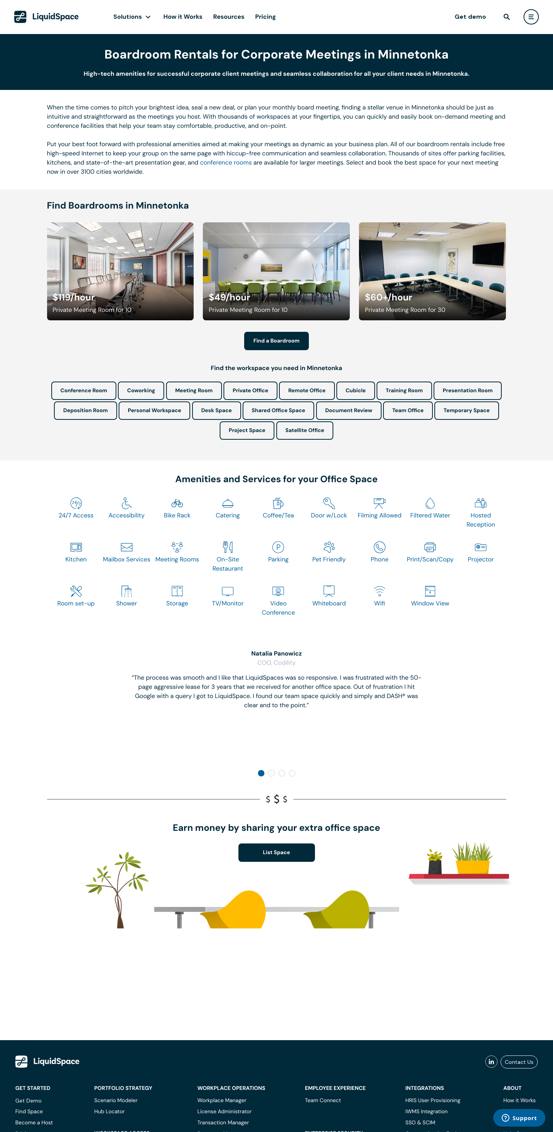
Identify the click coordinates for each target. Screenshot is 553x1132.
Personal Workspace (154, 410)
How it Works (182, 17)
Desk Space (216, 410)
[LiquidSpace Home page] (46, 17)
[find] (506, 16)
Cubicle (356, 390)
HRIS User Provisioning (432, 1100)
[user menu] (531, 16)
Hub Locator (109, 1111)
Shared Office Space (278, 410)
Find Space (29, 1111)
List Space (276, 852)
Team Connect (323, 1100)
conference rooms (226, 162)
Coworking (141, 390)
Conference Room (83, 390)
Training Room (404, 390)
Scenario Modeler (115, 1100)
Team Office (408, 410)
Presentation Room (468, 390)
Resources (229, 17)
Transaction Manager (223, 1122)
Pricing (265, 17)
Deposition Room (85, 410)
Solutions (127, 17)
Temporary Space (467, 410)
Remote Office (307, 390)
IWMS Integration (426, 1111)
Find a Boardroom (276, 341)
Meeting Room (194, 390)
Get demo (470, 17)
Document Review (348, 410)
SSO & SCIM (420, 1122)
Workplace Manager (221, 1100)
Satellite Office (304, 430)
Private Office (250, 390)
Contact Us (519, 1062)
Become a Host (34, 1122)
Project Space (247, 430)
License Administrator (224, 1111)
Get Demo (28, 1100)
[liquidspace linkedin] (491, 1061)
